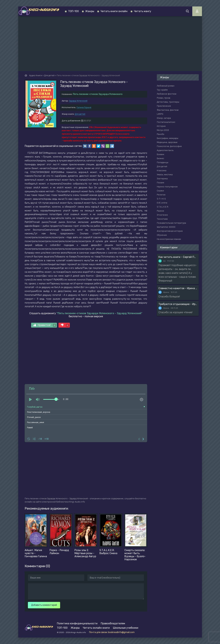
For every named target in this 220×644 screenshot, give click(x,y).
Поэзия (160, 182)
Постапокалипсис (166, 122)
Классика (161, 170)
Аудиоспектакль (165, 150)
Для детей (80, 114)
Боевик (160, 154)
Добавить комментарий (44, 605)
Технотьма (162, 219)
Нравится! (45, 325)
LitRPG (160, 114)
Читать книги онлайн (114, 11)
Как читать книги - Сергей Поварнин (177, 257)
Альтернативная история (170, 231)
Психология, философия (169, 146)
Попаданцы (162, 162)
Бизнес (160, 158)
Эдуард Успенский (78, 101)
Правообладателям (113, 623)
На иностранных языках (169, 239)
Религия (161, 194)
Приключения (164, 106)
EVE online (162, 203)
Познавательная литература (171, 223)
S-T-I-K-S (161, 199)
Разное (160, 211)
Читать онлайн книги (96, 627)
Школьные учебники (125, 627)
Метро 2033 (163, 130)
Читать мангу (142, 11)
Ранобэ (160, 134)
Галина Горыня (84, 107)
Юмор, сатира (164, 118)
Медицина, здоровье (167, 142)
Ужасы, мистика (165, 174)
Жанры (89, 11)
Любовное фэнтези (166, 94)
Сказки (160, 190)
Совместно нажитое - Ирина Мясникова (177, 288)
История (161, 126)
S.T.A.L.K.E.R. (163, 207)
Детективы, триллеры (168, 102)
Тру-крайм (162, 90)
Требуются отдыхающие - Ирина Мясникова (177, 304)
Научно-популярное (167, 186)
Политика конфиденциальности (77, 623)
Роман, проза (163, 98)
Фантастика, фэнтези (168, 110)
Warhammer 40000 (166, 227)
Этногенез (162, 215)
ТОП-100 (73, 11)
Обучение (162, 235)
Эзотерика (162, 178)
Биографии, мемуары (167, 138)
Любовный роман (165, 86)
